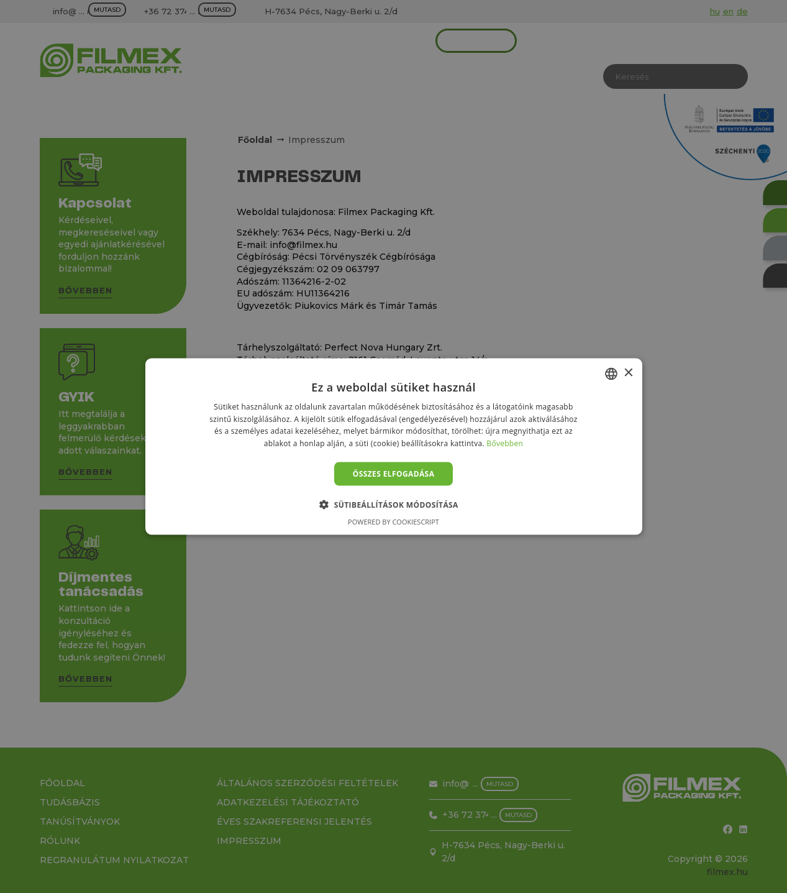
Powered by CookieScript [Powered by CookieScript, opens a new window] (393, 521)
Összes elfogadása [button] (394, 474)
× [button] (628, 373)
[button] (393, 504)
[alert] (393, 446)
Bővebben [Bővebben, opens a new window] (504, 443)
